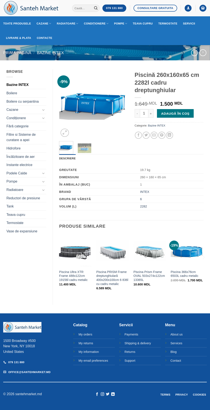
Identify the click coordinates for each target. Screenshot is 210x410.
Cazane (44, 23)
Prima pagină (17, 52)
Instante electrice (19, 165)
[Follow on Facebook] (97, 394)
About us (176, 334)
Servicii (189, 23)
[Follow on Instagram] (102, 394)
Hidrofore (13, 148)
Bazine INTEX (50, 52)
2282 (143, 206)
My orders (85, 334)
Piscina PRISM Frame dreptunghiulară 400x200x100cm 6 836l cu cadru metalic (112, 278)
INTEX (144, 192)
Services (176, 343)
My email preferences (93, 360)
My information (89, 352)
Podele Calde (16, 173)
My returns (86, 343)
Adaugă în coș (175, 113)
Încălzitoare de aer (20, 157)
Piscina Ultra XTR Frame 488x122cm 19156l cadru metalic (73, 276)
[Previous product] (202, 52)
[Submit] (95, 8)
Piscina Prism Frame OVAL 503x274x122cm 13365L (149, 276)
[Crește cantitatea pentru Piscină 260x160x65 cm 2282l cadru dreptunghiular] (151, 113)
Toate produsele (17, 23)
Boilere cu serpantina (22, 101)
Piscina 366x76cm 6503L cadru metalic (184, 274)
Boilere (11, 93)
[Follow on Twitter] (107, 394)
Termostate (167, 23)
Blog (173, 352)
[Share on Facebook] (138, 135)
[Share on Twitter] (146, 135)
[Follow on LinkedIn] (113, 394)
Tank (10, 206)
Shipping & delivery (138, 343)
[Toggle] (43, 109)
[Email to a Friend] (154, 135)
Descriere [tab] (67, 158)
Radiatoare (67, 23)
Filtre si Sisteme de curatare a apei (21, 137)
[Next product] (194, 52)
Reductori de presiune (23, 198)
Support (130, 360)
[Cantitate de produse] (144, 113)
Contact (175, 360)
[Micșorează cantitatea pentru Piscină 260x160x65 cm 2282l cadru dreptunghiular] (137, 113)
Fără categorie (17, 126)
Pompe (120, 23)
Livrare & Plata (18, 38)
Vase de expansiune (21, 231)
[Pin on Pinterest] (161, 135)
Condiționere (96, 23)
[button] (188, 8)
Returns (130, 352)
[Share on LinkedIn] (169, 135)
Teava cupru (143, 23)
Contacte (44, 38)
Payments (131, 334)
